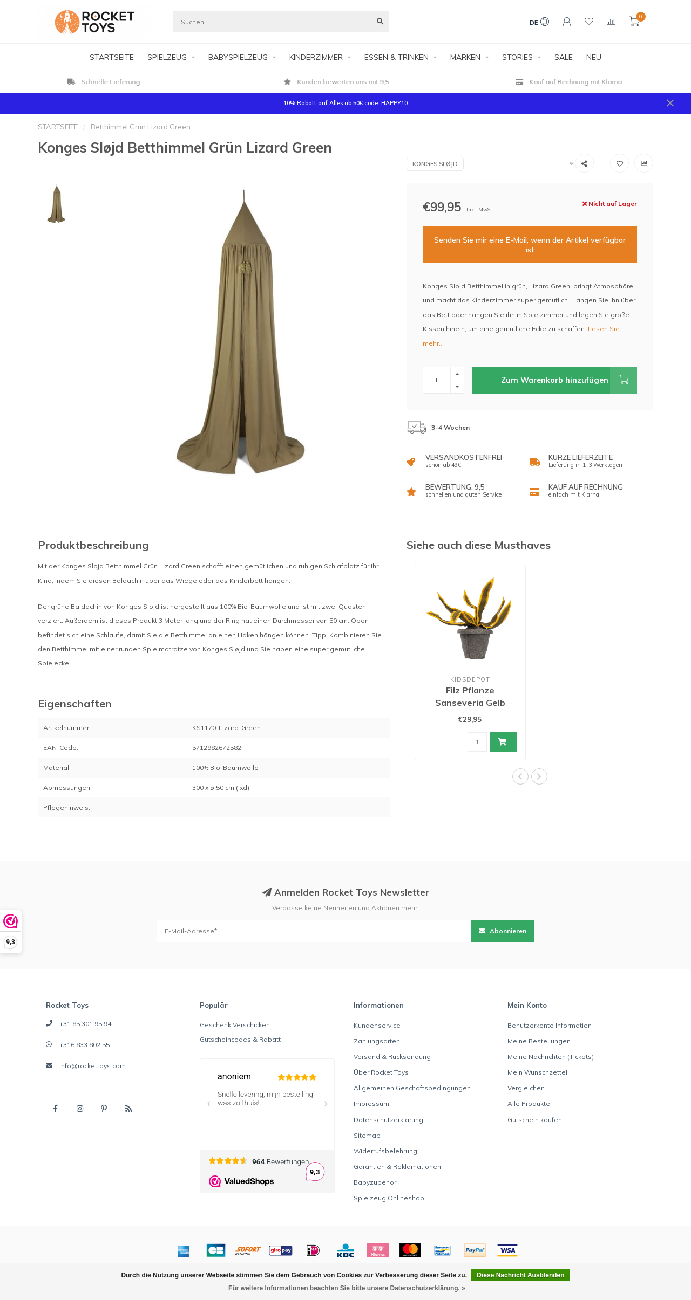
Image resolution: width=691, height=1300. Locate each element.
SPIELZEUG (167, 57)
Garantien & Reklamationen (397, 1167)
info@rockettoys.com (92, 1066)
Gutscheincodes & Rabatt (240, 1039)
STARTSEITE (112, 57)
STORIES (517, 57)
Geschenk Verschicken (235, 1025)
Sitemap (367, 1135)
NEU (593, 57)
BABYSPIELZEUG (238, 57)
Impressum (371, 1103)
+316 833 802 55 (84, 1045)
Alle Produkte (528, 1103)
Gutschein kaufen (534, 1120)
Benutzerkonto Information (549, 1025)
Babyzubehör (375, 1182)
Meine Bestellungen (539, 1041)
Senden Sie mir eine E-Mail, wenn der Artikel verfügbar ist (530, 245)
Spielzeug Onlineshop (389, 1198)
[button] (520, 776)
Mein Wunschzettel (537, 1072)
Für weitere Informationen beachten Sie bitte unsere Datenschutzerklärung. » (346, 1288)
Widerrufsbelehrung (385, 1151)
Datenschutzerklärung (388, 1120)
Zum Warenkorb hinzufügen (569, 380)
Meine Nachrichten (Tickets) (550, 1057)
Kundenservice (377, 1025)
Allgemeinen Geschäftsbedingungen (412, 1088)
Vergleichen (526, 1088)
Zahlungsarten (377, 1041)
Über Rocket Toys (381, 1072)
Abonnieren (502, 931)
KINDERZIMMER (316, 57)
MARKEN (465, 57)
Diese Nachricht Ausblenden (520, 1275)
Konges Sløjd (435, 164)
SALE (563, 57)
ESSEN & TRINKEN (396, 57)
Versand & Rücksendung (392, 1057)
